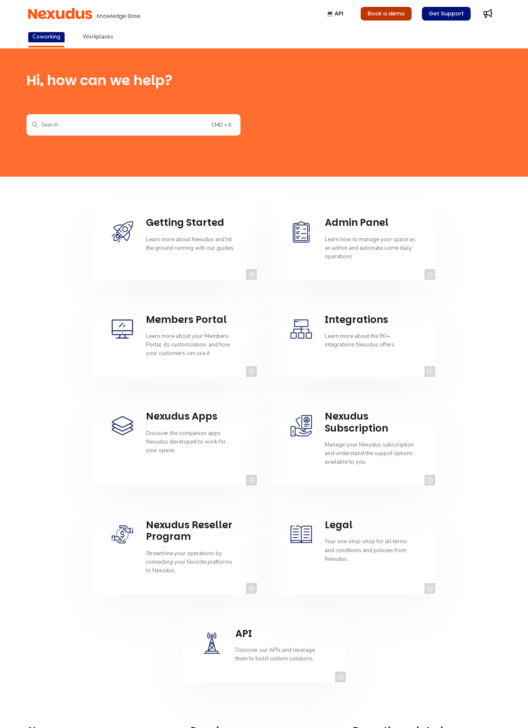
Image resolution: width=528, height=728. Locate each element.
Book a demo (386, 13)
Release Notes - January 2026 (401, 603)
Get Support (446, 13)
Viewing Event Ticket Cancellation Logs (87, 663)
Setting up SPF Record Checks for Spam (251, 648)
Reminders (214, 633)
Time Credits (379, 663)
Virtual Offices (381, 633)
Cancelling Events (61, 618)
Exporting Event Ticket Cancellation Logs (89, 648)
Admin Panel (217, 663)
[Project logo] (84, 13)
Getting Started (220, 603)
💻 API (335, 13)
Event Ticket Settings (64, 633)
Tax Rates (375, 648)
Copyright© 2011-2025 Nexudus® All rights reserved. (96, 711)
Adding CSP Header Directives (401, 618)
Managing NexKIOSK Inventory (77, 603)
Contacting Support (225, 618)
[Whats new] (488, 14)
